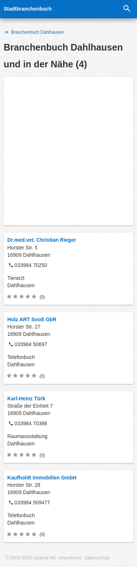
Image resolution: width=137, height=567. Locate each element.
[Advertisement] (68, 151)
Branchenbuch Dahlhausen (34, 32)
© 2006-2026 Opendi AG (30, 557)
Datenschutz (97, 557)
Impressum (70, 557)
